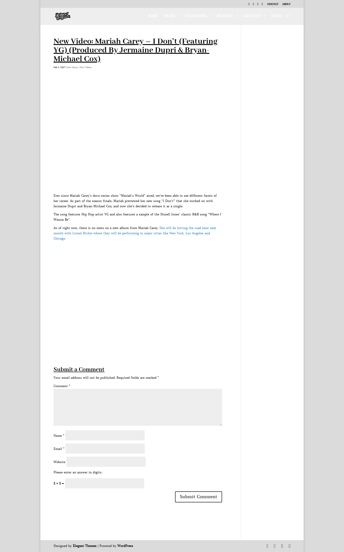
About (286, 4)
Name (59, 436)
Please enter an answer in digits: (78, 472)
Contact (272, 4)
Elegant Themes (85, 546)
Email (59, 449)
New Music (72, 67)
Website (59, 462)
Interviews (196, 17)
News (276, 17)
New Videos (85, 67)
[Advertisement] (133, 335)
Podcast (225, 17)
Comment (62, 386)
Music (169, 17)
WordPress (125, 546)
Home (153, 17)
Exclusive (252, 17)
